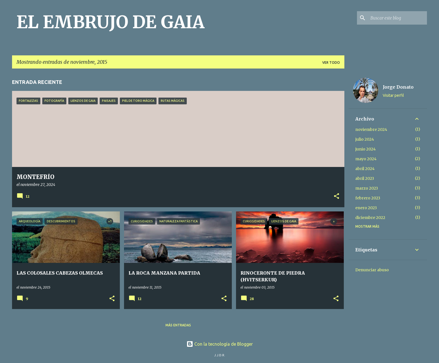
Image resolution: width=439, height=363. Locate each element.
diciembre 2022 (370, 217)
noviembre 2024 (371, 129)
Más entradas (178, 325)
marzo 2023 (366, 188)
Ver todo (331, 62)
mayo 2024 (366, 158)
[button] (336, 197)
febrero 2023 (367, 198)
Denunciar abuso (372, 269)
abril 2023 (364, 178)
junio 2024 (365, 149)
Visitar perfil (393, 95)
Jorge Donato (398, 87)
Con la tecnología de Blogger (219, 343)
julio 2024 (364, 139)
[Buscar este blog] (397, 18)
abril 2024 (365, 168)
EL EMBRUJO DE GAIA (110, 22)
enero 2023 (366, 207)
